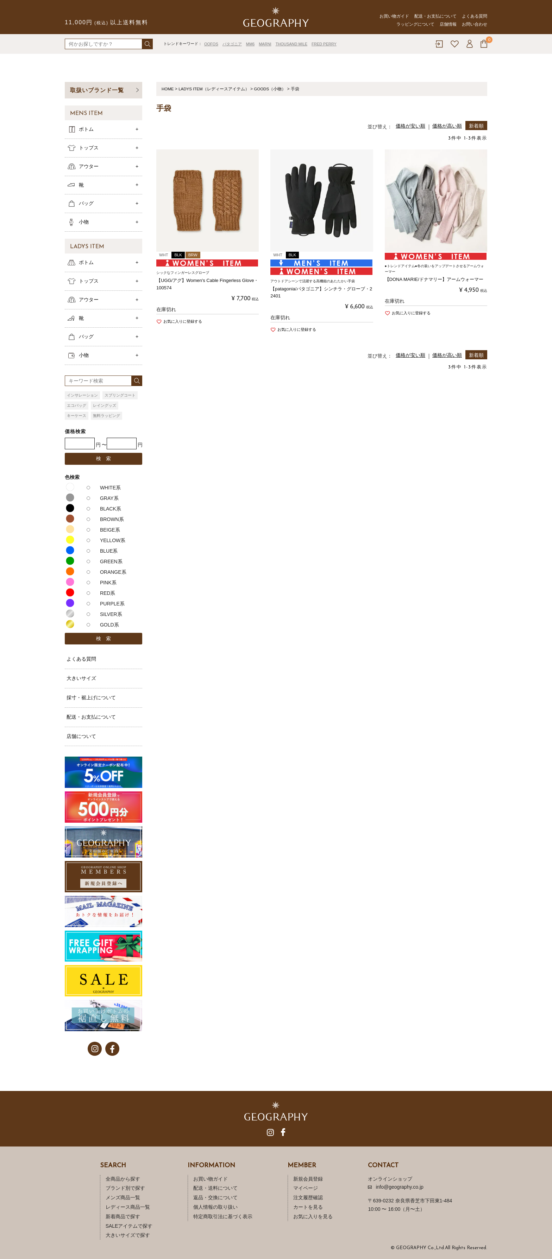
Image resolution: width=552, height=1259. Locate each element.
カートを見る (308, 1207)
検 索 (103, 458)
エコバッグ (76, 405)
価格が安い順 (410, 126)
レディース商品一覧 (128, 1207)
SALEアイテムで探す (129, 1226)
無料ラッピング (106, 415)
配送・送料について (215, 1188)
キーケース (76, 415)
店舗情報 (448, 24)
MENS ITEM (86, 113)
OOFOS (211, 44)
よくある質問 (474, 16)
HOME (168, 88)
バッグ (86, 203)
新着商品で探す (123, 1216)
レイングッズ (104, 405)
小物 (84, 222)
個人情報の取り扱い (215, 1207)
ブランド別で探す (125, 1188)
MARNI (265, 44)
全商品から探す (123, 1179)
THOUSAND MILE (291, 44)
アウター (89, 166)
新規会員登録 (308, 1179)
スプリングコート (120, 395)
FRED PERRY (324, 44)
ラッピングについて (415, 24)
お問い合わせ (474, 24)
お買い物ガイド (394, 16)
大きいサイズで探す (128, 1235)
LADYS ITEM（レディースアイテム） (215, 88)
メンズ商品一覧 (123, 1197)
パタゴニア (232, 44)
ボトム (86, 129)
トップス (89, 147)
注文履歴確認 (308, 1197)
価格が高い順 (447, 126)
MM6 (250, 44)
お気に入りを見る (313, 1216)
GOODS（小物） (272, 88)
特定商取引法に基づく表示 (222, 1216)
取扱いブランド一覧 (97, 90)
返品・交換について (215, 1197)
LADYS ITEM (87, 247)
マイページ (305, 1188)
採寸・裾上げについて (91, 697)
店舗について (81, 736)
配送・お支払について (435, 16)
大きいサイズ (81, 678)
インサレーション (82, 395)
